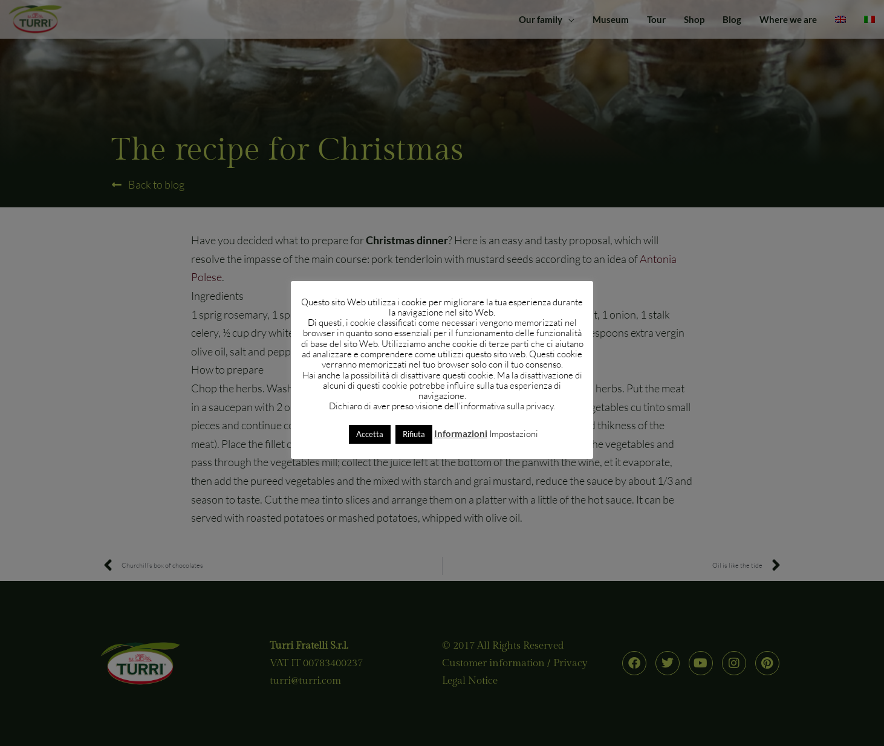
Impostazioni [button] (513, 433)
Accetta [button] (369, 434)
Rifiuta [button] (414, 434)
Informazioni (460, 433)
